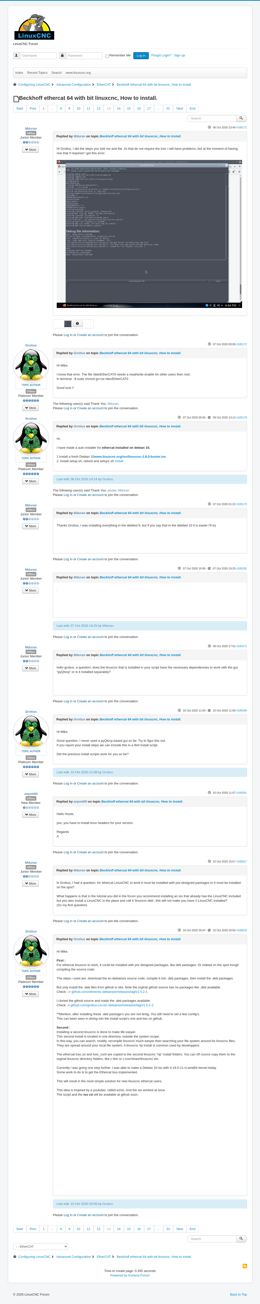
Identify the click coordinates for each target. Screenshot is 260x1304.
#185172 (241, 344)
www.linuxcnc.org (78, 73)
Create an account (90, 335)
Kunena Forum (139, 1275)
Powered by (118, 1275)
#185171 (241, 127)
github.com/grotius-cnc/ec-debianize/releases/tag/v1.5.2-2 (112, 1005)
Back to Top (238, 1294)
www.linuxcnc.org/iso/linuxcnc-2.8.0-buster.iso (130, 456)
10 (78, 108)
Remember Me (120, 55)
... (52, 108)
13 (108, 108)
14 (118, 108)
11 (88, 108)
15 (129, 108)
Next (179, 108)
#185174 (241, 417)
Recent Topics (37, 73)
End (192, 108)
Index (19, 73)
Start (19, 108)
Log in (141, 55)
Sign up (180, 55)
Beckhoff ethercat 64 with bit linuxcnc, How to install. (140, 136)
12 (98, 108)
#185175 (241, 504)
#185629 (241, 930)
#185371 (241, 646)
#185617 (241, 861)
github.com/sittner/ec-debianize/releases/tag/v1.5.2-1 (110, 992)
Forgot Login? (161, 55)
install (119, 461)
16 (139, 108)
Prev (33, 108)
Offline (31, 133)
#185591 (241, 792)
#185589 (241, 710)
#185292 (241, 568)
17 (149, 108)
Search (57, 73)
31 (168, 108)
